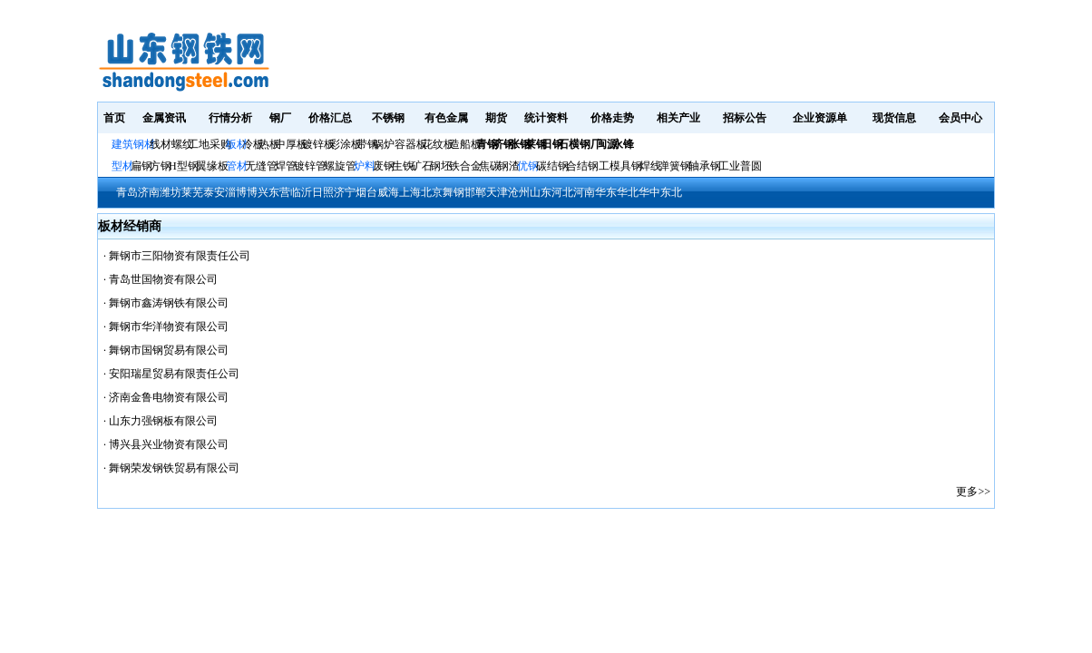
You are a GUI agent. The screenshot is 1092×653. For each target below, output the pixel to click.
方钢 (160, 166)
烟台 (366, 192)
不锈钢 (388, 118)
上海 (410, 192)
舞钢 (453, 192)
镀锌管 (310, 166)
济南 (149, 192)
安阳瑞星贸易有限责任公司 (174, 373)
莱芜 (192, 192)
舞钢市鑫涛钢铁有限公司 (169, 303)
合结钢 (582, 166)
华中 (649, 192)
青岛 (127, 192)
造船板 (465, 144)
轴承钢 (704, 166)
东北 (671, 192)
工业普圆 (740, 166)
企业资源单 (820, 118)
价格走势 (612, 118)
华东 (606, 192)
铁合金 (465, 166)
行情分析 (230, 118)
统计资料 (546, 118)
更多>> (973, 491)
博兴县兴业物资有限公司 (169, 444)
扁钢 (141, 166)
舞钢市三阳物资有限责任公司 (179, 255)
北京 (432, 192)
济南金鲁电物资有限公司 (169, 397)
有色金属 (446, 118)
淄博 (236, 192)
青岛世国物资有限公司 (163, 279)
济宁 (345, 192)
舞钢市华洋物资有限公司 (169, 326)
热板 (269, 144)
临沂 (301, 192)
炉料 (364, 166)
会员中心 (960, 118)
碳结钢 (552, 166)
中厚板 (291, 144)
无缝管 (261, 166)
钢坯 (441, 166)
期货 (496, 118)
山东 (540, 192)
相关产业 (678, 118)
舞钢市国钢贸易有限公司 (169, 350)
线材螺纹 (171, 144)
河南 (584, 192)
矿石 (422, 166)
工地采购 (209, 144)
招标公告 (744, 118)
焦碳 (490, 166)
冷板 (253, 144)
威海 (388, 192)
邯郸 (475, 192)
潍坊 (170, 192)
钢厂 (280, 118)
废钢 (384, 166)
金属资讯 (164, 118)
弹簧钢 (674, 166)
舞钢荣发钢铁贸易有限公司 (174, 468)
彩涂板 (345, 144)
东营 (279, 192)
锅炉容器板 (400, 144)
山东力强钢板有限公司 (163, 420)
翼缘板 (212, 166)
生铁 (403, 166)
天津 (497, 192)
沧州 (519, 192)
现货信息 (894, 118)
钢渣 (509, 166)
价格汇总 (330, 118)
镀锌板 (318, 144)
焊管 (286, 166)
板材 (237, 144)
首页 (114, 118)
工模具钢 (619, 166)
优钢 (528, 166)
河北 (562, 192)
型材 (122, 166)
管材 (237, 166)
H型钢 (184, 166)
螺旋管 (340, 166)
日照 (323, 192)
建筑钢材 (133, 144)
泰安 (214, 192)
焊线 (650, 166)
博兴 (257, 192)
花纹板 (438, 144)
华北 (628, 192)
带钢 (367, 144)
